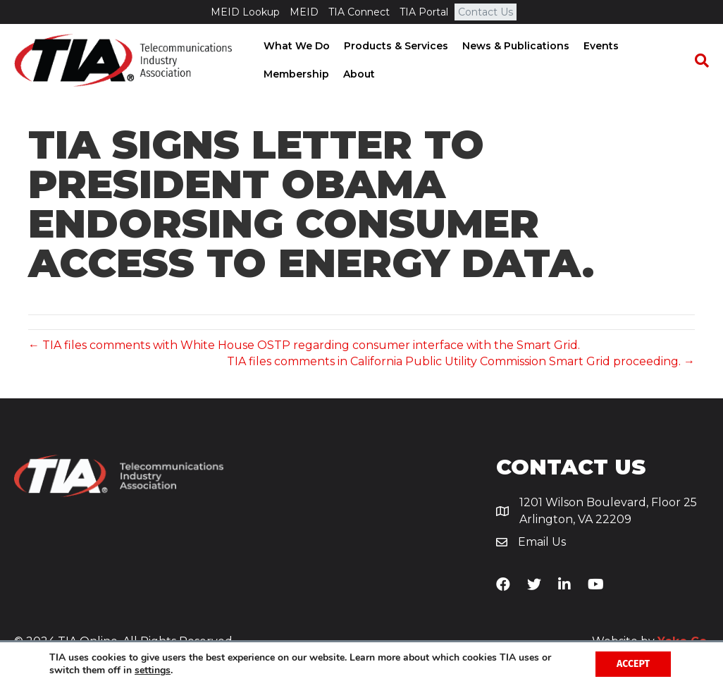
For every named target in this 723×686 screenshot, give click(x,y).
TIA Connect (359, 12)
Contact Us (485, 12)
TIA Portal (424, 12)
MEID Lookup (245, 12)
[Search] (698, 60)
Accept (633, 664)
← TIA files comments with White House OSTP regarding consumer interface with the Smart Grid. (304, 345)
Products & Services (394, 45)
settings (153, 670)
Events (599, 45)
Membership (295, 74)
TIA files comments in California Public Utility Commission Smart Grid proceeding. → (461, 361)
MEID (304, 12)
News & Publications (514, 45)
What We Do (295, 45)
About (357, 74)
